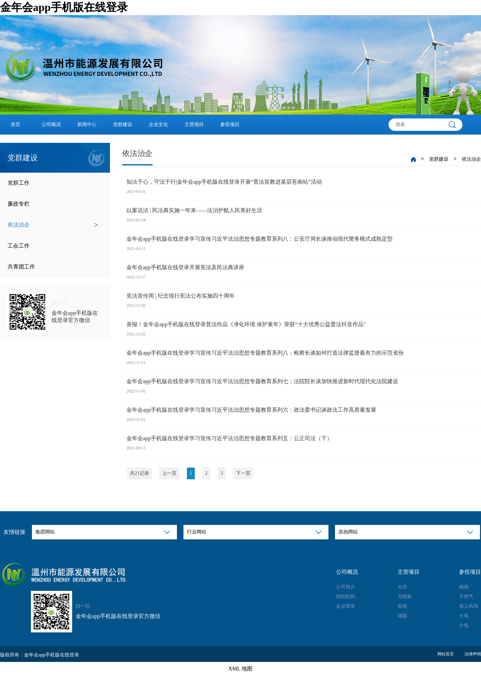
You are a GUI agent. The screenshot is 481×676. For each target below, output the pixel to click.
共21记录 (139, 473)
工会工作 (53, 245)
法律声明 (473, 654)
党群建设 (122, 124)
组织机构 (345, 596)
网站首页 (445, 654)
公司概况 (51, 124)
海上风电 (468, 606)
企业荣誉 (345, 606)
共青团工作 (53, 266)
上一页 (169, 473)
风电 (402, 606)
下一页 (243, 473)
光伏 (402, 586)
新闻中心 (87, 124)
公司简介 (345, 586)
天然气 (466, 596)
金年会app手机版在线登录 (64, 7)
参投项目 (229, 124)
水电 (464, 625)
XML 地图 (240, 669)
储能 (402, 615)
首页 (15, 124)
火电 (464, 615)
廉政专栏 (53, 203)
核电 (464, 586)
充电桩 (405, 596)
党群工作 (53, 183)
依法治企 (53, 224)
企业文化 (158, 124)
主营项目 (194, 124)
